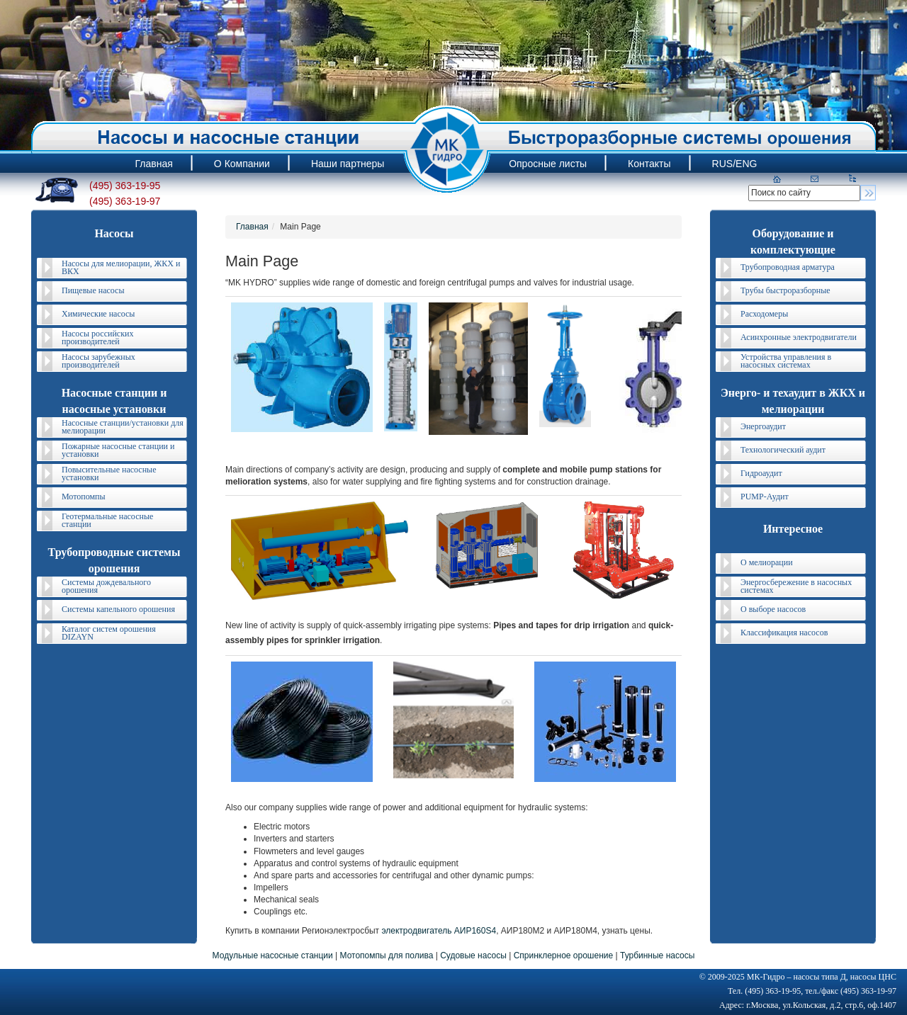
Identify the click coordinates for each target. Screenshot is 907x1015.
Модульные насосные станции (273, 955)
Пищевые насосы (93, 290)
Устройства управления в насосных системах (785, 361)
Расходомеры (764, 314)
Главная (252, 227)
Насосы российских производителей (97, 337)
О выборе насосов (773, 609)
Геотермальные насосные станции (107, 520)
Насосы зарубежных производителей (98, 361)
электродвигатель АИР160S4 (438, 931)
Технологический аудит (783, 450)
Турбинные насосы (657, 955)
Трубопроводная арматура (787, 267)
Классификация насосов (784, 632)
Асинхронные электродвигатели (798, 337)
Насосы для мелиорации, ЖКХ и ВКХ (121, 267)
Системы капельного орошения (118, 609)
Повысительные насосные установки (109, 473)
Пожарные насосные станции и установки (118, 450)
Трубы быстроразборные (785, 290)
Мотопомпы (84, 496)
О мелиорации (766, 562)
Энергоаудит (763, 426)
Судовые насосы (473, 955)
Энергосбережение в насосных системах (796, 586)
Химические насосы (98, 314)
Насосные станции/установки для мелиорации (123, 427)
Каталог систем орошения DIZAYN (109, 633)
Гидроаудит (761, 473)
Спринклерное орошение (564, 955)
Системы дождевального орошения (106, 586)
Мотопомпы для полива (387, 955)
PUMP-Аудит (764, 496)
